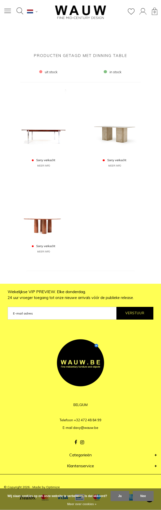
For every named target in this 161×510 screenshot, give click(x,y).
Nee (143, 496)
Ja (120, 496)
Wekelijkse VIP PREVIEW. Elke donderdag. (71, 294)
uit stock (48, 72)
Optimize (53, 487)
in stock (113, 72)
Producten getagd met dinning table (80, 55)
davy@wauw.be (85, 428)
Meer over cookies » (82, 504)
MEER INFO (43, 165)
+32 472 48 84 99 (87, 420)
